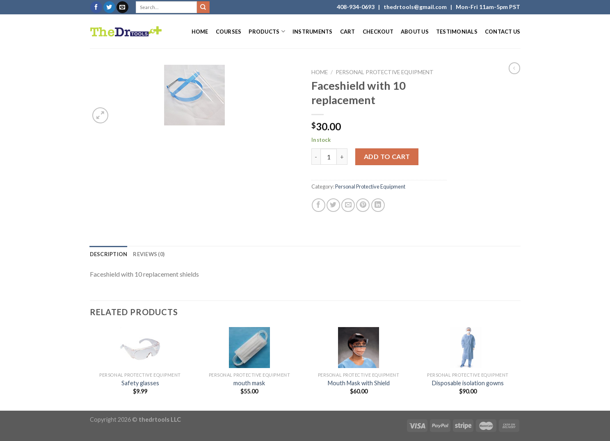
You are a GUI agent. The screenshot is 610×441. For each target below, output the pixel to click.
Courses (229, 31)
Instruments (312, 31)
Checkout (378, 31)
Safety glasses (140, 383)
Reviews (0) (148, 254)
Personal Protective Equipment (385, 72)
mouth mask (249, 383)
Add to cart (387, 156)
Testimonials (456, 31)
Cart (347, 31)
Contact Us (503, 31)
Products (267, 31)
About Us (415, 31)
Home (200, 31)
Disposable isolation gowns (468, 383)
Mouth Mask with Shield (359, 383)
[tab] (109, 254)
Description (109, 254)
